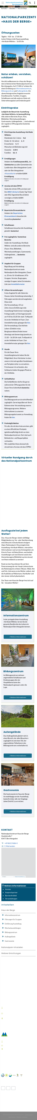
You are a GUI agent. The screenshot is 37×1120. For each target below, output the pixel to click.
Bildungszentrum (7, 91)
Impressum (12, 1117)
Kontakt (24, 1117)
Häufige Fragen (7, 1064)
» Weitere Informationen (17, 637)
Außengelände (22, 91)
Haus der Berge (8, 910)
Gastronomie (9, 941)
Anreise (8, 889)
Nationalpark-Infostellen (12, 947)
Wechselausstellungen (13, 928)
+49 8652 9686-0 (11, 843)
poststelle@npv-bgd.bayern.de (17, 1045)
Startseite (4, 8)
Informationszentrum (23, 88)
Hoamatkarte (10, 173)
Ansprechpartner (11, 892)
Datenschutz (29, 1114)
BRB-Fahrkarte (13, 192)
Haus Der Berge (22, 8)
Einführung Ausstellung (13, 924)
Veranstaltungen (11, 899)
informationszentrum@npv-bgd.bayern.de (15, 1013)
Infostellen (12, 8)
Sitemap (18, 1117)
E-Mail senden (10, 846)
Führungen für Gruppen (13, 919)
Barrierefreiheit (11, 896)
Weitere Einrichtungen (11, 953)
